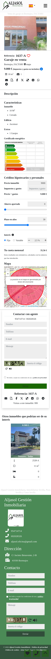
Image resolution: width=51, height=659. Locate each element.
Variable (19, 240)
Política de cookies (12, 650)
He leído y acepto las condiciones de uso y (27, 377)
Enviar (25, 386)
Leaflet (22, 306)
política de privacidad (40, 377)
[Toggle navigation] (45, 5)
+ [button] (8, 270)
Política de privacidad (40, 647)
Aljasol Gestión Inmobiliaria (20, 647)
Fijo (8, 240)
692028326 (31, 319)
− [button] (8, 274)
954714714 (20, 319)
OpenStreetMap (32, 306)
